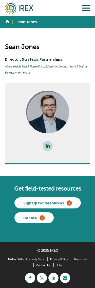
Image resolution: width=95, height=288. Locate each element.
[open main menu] (86, 9)
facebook (30, 278)
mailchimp (65, 278)
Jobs (59, 265)
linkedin (53, 278)
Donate (30, 217)
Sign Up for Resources (43, 202)
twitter (42, 278)
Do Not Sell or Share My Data (26, 259)
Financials (80, 259)
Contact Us (43, 265)
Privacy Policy (59, 259)
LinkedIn (48, 146)
